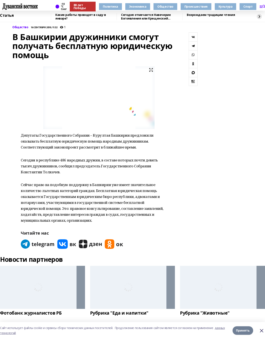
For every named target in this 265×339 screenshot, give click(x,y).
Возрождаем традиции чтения (211, 15)
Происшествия (196, 6)
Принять (243, 330)
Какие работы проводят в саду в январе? (80, 16)
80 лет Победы (80, 6)
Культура (226, 6)
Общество (165, 6)
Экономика (137, 6)
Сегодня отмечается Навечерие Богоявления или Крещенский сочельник (146, 16)
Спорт (247, 6)
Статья (7, 15)
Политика (110, 6)
